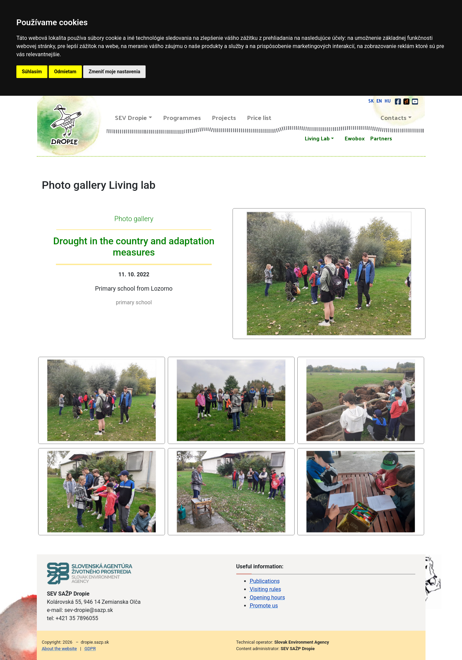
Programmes (182, 117)
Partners (381, 138)
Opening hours (267, 597)
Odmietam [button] (65, 71)
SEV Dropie (131, 117)
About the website (59, 648)
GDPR (90, 648)
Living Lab (317, 138)
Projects (224, 117)
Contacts (393, 117)
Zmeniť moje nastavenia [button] (114, 71)
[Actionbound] (407, 101)
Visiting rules (265, 589)
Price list (259, 117)
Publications (265, 581)
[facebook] (398, 101)
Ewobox (355, 138)
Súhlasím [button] (32, 71)
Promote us (264, 605)
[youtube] (415, 101)
